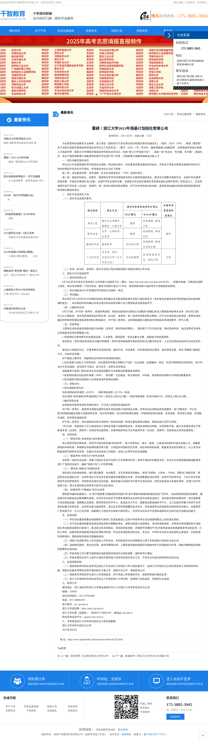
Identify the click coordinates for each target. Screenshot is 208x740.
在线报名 (52, 710)
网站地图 (178, 2)
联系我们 (202, 2)
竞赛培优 (91, 30)
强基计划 (116, 30)
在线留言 (190, 2)
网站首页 (14, 30)
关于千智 (40, 30)
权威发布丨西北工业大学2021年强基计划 (147, 656)
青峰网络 (126, 734)
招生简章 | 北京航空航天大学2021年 (90, 656)
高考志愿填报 (65, 30)
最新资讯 (200, 114)
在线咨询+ (175, 716)
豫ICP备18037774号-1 (155, 734)
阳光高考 (123, 729)
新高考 (168, 30)
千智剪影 (31, 710)
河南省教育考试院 (105, 729)
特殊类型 (142, 30)
